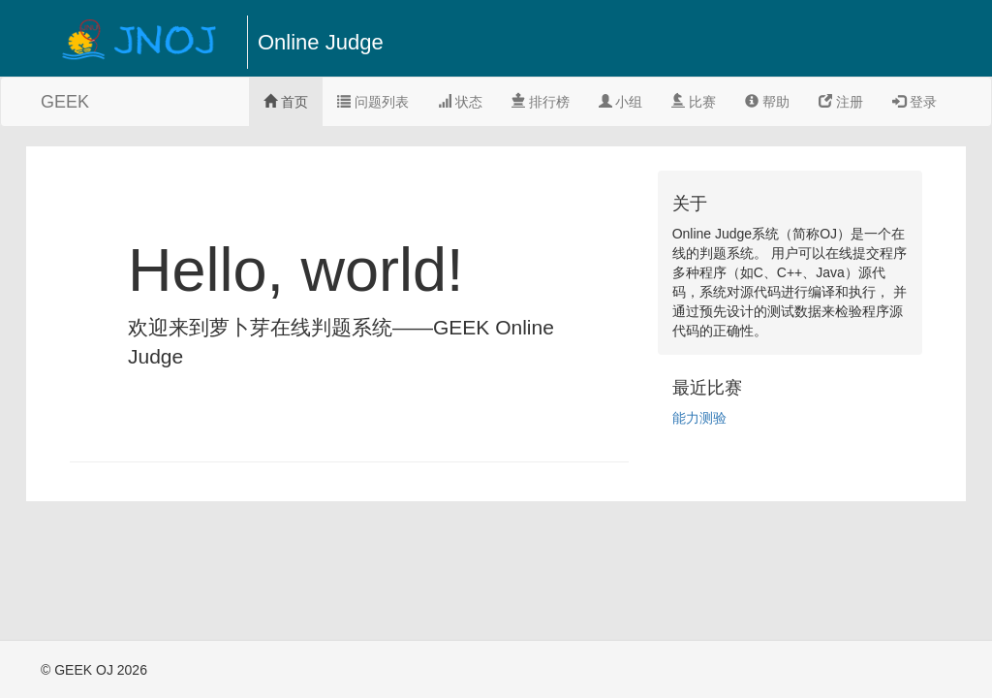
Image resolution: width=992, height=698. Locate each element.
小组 (621, 102)
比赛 (693, 102)
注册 (841, 102)
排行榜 (541, 102)
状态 (460, 102)
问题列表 (373, 102)
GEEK (65, 101)
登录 (914, 102)
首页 (286, 102)
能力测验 (699, 418)
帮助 (767, 102)
